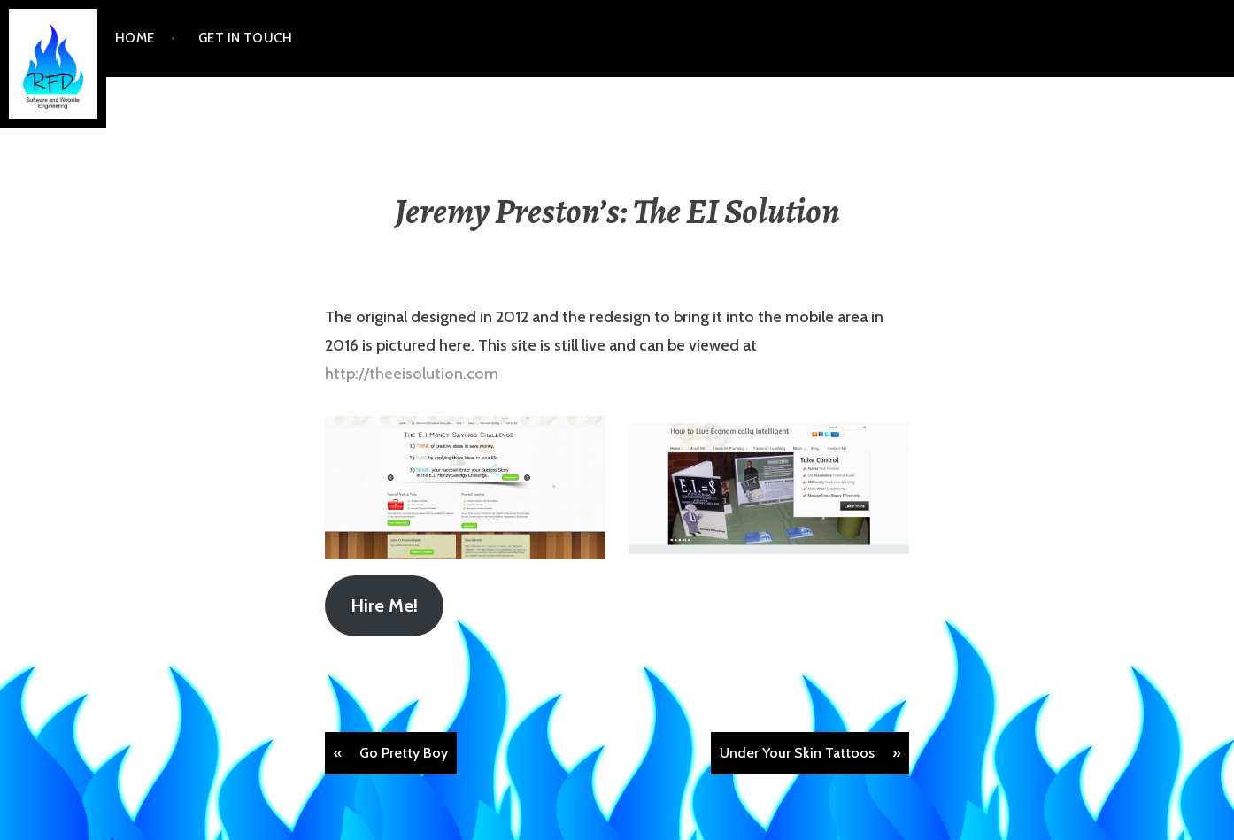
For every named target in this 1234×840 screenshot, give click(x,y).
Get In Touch (245, 38)
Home (135, 38)
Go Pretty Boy (403, 752)
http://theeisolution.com (411, 373)
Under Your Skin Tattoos (797, 752)
